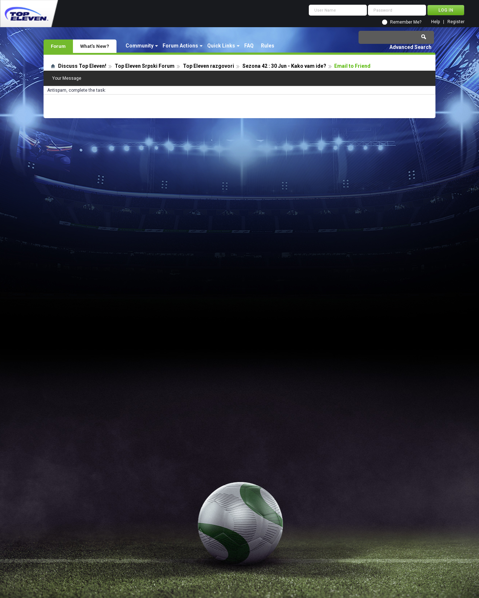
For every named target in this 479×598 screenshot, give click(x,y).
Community (139, 46)
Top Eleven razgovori (208, 66)
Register (455, 22)
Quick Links (221, 46)
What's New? (94, 46)
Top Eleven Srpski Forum (145, 66)
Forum (58, 46)
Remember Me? (405, 22)
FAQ (249, 46)
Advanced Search (410, 47)
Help (435, 22)
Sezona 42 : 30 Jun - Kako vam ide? (284, 66)
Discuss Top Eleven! (82, 66)
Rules (267, 46)
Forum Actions (180, 46)
